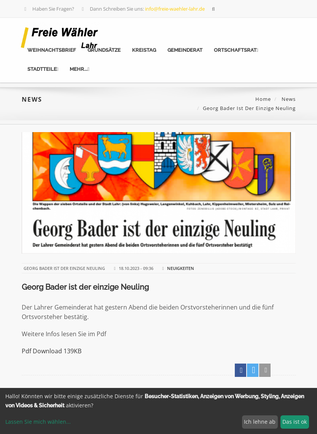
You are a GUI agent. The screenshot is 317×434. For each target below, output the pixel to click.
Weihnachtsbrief (51, 50)
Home (263, 99)
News (288, 99)
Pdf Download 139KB (51, 351)
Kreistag (144, 50)
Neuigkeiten (180, 268)
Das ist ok (294, 421)
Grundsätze (104, 50)
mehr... (79, 69)
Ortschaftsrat (236, 50)
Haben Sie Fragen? (48, 8)
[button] (240, 370)
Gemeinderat (184, 50)
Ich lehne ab (260, 421)
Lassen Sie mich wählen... (38, 421)
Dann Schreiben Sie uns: (142, 8)
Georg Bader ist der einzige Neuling (85, 287)
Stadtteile (43, 69)
